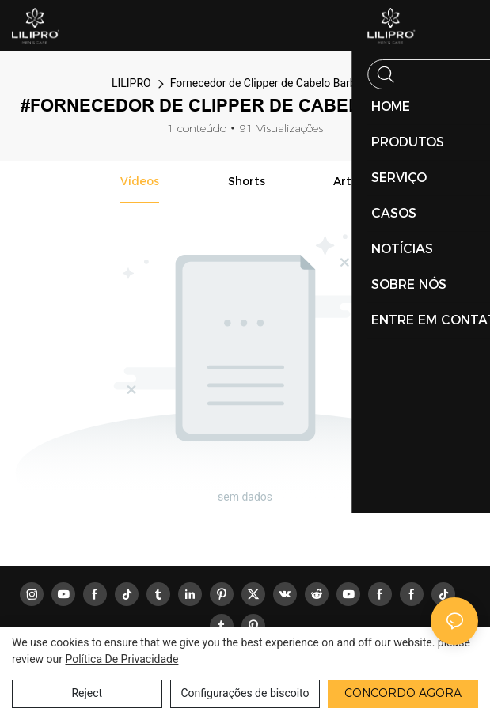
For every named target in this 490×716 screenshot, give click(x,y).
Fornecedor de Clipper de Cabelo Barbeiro (272, 83)
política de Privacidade (121, 659)
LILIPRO (131, 83)
